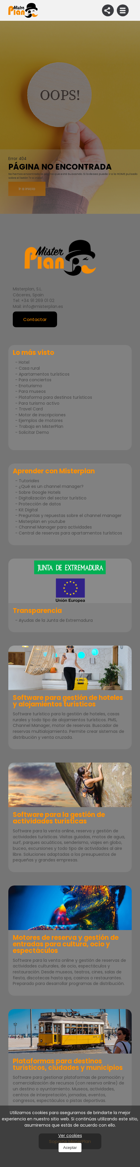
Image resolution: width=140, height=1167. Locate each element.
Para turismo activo (39, 403)
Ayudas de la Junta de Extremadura (56, 620)
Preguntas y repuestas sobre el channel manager (70, 515)
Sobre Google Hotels (40, 492)
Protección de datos (40, 504)
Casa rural (29, 368)
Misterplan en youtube (42, 521)
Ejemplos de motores (41, 420)
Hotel (24, 362)
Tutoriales (29, 481)
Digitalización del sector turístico (52, 498)
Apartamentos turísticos (44, 374)
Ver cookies (70, 1135)
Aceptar (70, 1147)
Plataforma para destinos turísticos (55, 397)
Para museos (32, 391)
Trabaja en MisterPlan (41, 426)
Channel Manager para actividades (55, 527)
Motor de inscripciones (42, 415)
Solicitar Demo (34, 432)
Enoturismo (30, 386)
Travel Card (31, 409)
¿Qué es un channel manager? (51, 486)
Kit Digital (28, 510)
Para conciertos (35, 380)
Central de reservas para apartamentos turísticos (70, 533)
